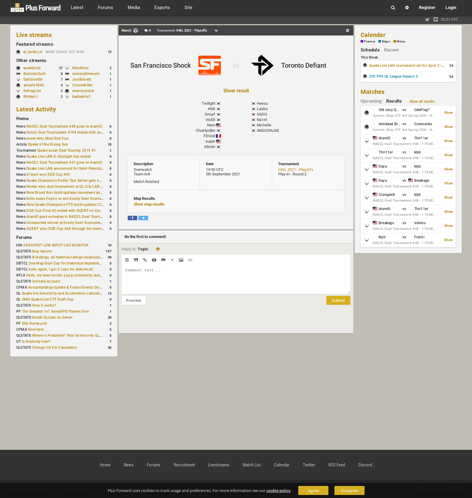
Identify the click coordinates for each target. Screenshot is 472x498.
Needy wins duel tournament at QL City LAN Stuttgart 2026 (75, 186)
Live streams (34, 35)
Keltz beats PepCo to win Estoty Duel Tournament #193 (72, 198)
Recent (391, 50)
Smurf (210, 114)
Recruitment (184, 465)
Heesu (262, 103)
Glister (209, 146)
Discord (365, 465)
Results (394, 101)
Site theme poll (34, 323)
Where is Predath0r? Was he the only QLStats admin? (76, 335)
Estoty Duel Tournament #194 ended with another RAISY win (77, 132)
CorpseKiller (82, 85)
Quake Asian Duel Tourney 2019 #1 (66, 150)
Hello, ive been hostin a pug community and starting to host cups (80, 275)
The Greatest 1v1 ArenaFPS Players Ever (55, 311)
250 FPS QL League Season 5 (393, 76)
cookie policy (278, 490)
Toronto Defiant (303, 65)
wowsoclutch (83, 91)
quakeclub (32, 68)
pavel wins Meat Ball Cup (47, 138)
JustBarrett (81, 79)
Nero (211, 125)
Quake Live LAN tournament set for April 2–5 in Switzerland (418, 65)
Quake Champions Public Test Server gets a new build (71, 180)
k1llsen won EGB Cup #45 (48, 174)
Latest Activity (36, 109)
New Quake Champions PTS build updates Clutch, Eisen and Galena (82, 205)
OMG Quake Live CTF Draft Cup (48, 299)
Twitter (309, 465)
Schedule (370, 50)
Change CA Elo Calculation (54, 347)
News (129, 465)
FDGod (209, 136)
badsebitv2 (81, 96)
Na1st (262, 119)
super (210, 141)
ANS (211, 109)
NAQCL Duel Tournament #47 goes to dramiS (64, 162)
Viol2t (210, 119)
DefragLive (32, 91)
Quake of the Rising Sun (48, 144)
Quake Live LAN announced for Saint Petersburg (66, 168)
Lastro (262, 109)
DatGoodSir (32, 79)
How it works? (44, 305)
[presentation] (167, 323)
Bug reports (42, 251)
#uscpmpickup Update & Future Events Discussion (70, 287)
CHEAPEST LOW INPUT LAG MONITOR (55, 245)
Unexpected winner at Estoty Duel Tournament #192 (69, 223)
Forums (24, 237)
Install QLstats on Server (52, 317)
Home (22, 118)
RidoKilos (80, 68)
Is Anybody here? (36, 341)
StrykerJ (30, 96)
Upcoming (371, 101)
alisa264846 (33, 85)
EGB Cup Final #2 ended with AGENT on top (63, 211)
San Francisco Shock (160, 65)
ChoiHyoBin (205, 130)
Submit (338, 305)
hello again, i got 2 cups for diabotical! (61, 269)
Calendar (373, 35)
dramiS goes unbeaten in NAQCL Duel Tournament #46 (72, 217)
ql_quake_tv (33, 52)
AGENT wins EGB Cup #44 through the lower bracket (70, 229)
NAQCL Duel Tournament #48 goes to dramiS (64, 126)
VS (236, 66)
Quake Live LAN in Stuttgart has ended (58, 156)
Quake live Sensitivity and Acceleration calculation (63, 293)
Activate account (46, 281)
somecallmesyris (86, 74)
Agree (313, 490)
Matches (373, 91)
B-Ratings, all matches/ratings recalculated (68, 257)
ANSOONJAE (268, 130)
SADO (262, 114)
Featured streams (34, 44)
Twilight (208, 103)
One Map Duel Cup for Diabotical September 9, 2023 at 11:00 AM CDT (87, 263)
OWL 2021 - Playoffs (295, 169)
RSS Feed (336, 465)
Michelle (264, 125)
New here (36, 329)
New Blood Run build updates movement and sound (70, 192)
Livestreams (218, 465)
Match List (252, 465)
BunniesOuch (34, 74)
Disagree (349, 490)
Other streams (31, 60)
